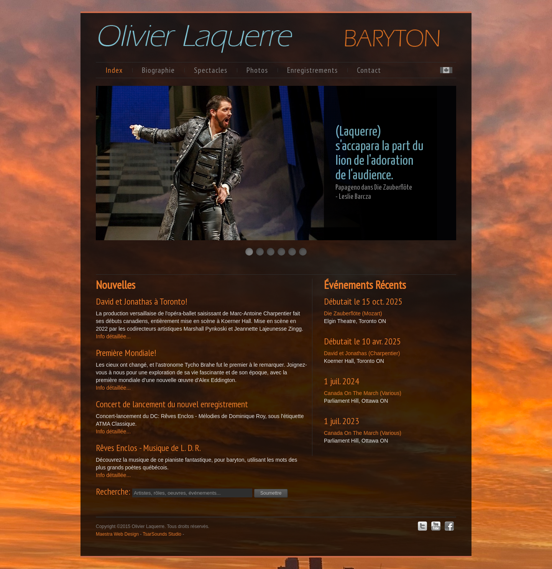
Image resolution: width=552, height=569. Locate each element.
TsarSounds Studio (162, 534)
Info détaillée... (113, 336)
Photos (257, 70)
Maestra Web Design (117, 534)
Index (114, 70)
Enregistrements (312, 70)
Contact (369, 70)
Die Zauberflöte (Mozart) (353, 313)
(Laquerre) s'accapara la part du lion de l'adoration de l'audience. (379, 154)
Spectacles (210, 70)
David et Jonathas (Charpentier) (362, 353)
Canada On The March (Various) (362, 393)
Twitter (422, 526)
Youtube (435, 526)
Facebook (449, 526)
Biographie (158, 70)
